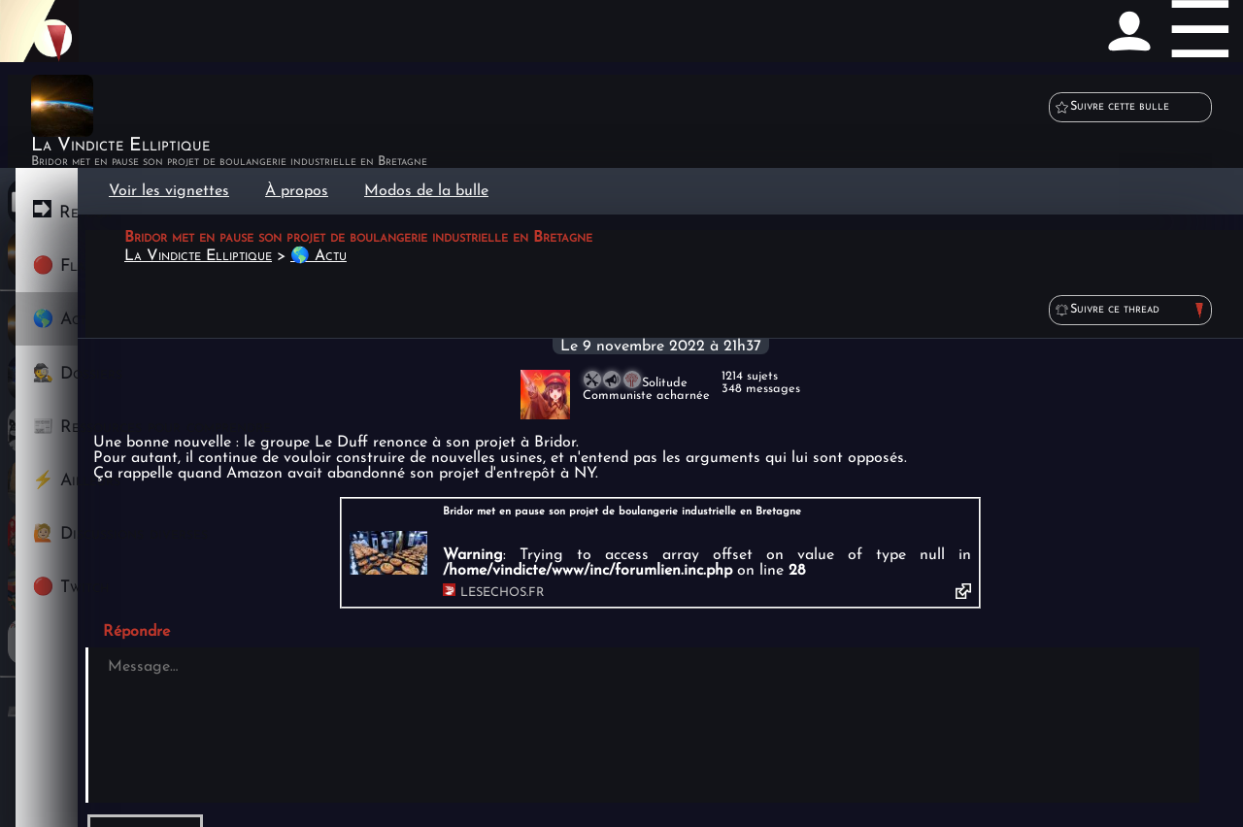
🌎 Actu (318, 256)
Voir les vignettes (169, 191)
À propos (296, 191)
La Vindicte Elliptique (198, 256)
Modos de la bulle (426, 191)
